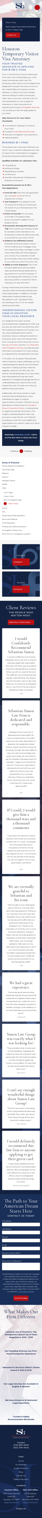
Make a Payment (21, 1479)
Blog (21, 1472)
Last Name (6, 1229)
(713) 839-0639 (21, 1445)
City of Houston (11, 345)
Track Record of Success (24, 132)
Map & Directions (11, 1502)
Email (4, 1245)
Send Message (21, 1298)
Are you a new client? (11, 1253)
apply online (17, 196)
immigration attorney (30, 107)
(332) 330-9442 (21, 1448)
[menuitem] (19, 466)
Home (21, 1461)
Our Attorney (21, 1465)
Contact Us (21, 1476)
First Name (6, 1221)
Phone (5, 1237)
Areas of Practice (21, 1468)
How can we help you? (12, 1261)
